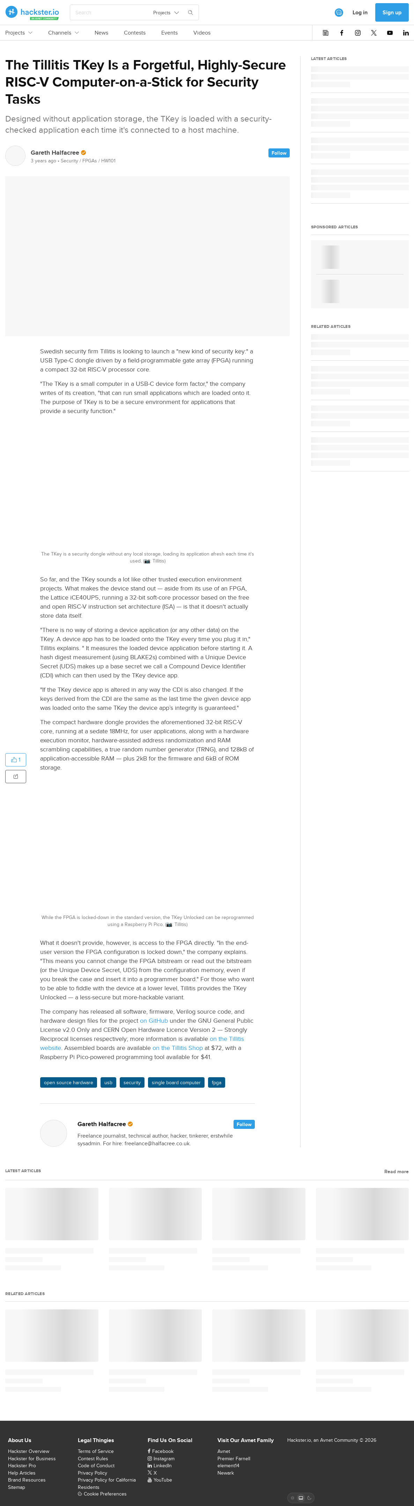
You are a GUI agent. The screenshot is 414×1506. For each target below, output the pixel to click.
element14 (228, 1465)
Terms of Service (96, 1451)
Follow (279, 152)
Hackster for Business (32, 1458)
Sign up (392, 12)
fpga (216, 1082)
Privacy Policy (92, 1472)
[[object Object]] (339, 12)
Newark (225, 1472)
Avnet (223, 1451)
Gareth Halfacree (55, 152)
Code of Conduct (96, 1465)
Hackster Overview (28, 1451)
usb (108, 1082)
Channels (63, 33)
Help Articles (22, 1472)
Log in (360, 12)
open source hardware (68, 1082)
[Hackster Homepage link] (32, 13)
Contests (135, 33)
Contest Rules (93, 1458)
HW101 (108, 160)
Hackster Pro (22, 1465)
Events (169, 33)
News (101, 33)
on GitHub (154, 1020)
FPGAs (89, 160)
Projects (18, 33)
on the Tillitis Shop (178, 1047)
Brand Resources (27, 1479)
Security (69, 160)
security (132, 1082)
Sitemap (16, 1487)
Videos (201, 33)
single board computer (176, 1082)
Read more (396, 1171)
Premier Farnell (233, 1458)
